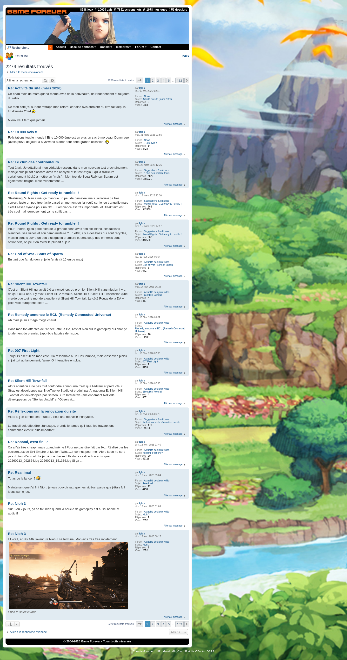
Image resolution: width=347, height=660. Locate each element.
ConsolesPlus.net (143, 651)
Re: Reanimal (19, 472)
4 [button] (163, 80)
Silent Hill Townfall (152, 295)
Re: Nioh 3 (17, 503)
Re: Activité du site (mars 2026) (34, 88)
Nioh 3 (146, 514)
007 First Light (150, 361)
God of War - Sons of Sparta (158, 265)
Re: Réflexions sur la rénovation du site (42, 411)
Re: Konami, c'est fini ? (28, 442)
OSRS (210, 651)
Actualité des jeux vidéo (156, 262)
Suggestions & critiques (156, 170)
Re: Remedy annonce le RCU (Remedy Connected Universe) (59, 315)
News (147, 96)
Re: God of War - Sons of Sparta (35, 254)
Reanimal (148, 483)
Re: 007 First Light (24, 350)
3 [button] (158, 80)
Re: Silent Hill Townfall (27, 284)
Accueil (61, 47)
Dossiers (106, 47)
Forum (141, 47)
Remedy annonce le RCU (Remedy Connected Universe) (160, 330)
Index (185, 56)
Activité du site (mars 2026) (157, 99)
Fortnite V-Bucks (195, 651)
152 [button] (179, 80)
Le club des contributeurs (156, 173)
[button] (139, 80)
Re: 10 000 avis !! (22, 132)
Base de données (83, 47)
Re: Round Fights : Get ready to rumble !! (43, 193)
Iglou (142, 88)
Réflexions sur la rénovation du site (161, 422)
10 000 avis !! (150, 143)
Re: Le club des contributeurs (33, 162)
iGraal (166, 651)
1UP (157, 651)
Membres (123, 47)
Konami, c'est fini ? (153, 453)
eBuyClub (177, 651)
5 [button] (169, 80)
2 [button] (152, 80)
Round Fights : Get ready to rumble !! (162, 203)
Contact (155, 47)
